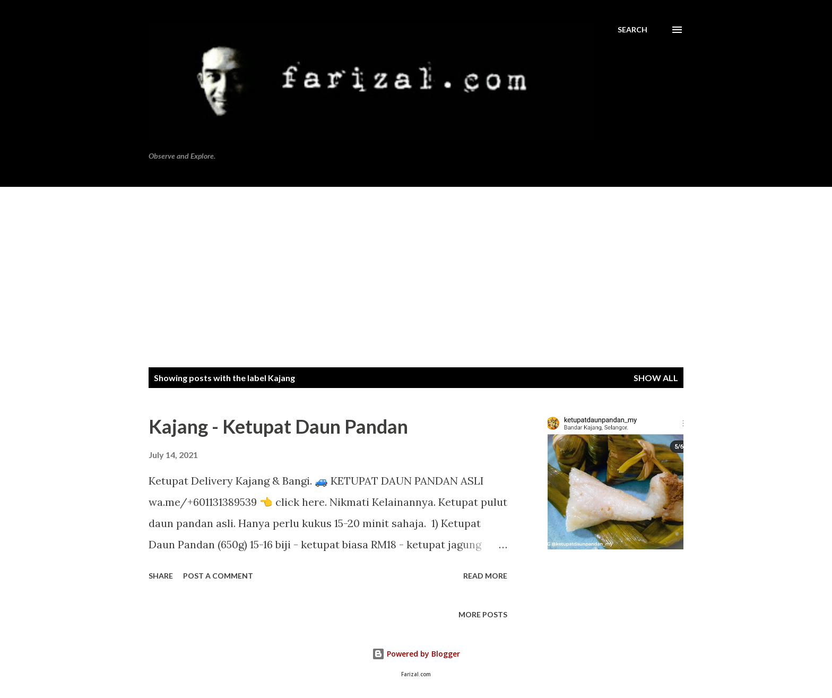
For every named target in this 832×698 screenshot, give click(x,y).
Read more (485, 575)
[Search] (632, 29)
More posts (482, 614)
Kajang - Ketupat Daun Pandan (278, 426)
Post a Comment (218, 575)
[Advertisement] (416, 266)
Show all (656, 378)
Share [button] (161, 575)
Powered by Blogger (416, 654)
